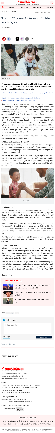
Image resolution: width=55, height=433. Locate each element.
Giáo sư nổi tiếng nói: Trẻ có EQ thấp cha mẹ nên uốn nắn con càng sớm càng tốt (28, 93)
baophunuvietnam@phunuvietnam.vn (18, 392)
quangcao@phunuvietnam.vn (23, 402)
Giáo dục (13, 12)
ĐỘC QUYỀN (24, 7)
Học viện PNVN (28, 424)
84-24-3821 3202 (31, 388)
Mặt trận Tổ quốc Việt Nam (10, 421)
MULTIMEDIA (37, 7)
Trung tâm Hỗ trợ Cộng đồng (12, 424)
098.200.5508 (21, 399)
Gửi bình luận (44, 337)
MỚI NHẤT (12, 7)
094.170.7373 (17, 390)
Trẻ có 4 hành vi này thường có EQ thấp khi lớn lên (18, 100)
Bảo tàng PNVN (34, 421)
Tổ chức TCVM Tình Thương (43, 424)
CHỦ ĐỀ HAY (9, 356)
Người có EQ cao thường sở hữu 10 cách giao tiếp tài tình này (21, 98)
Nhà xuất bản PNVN (47, 421)
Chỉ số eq (10, 313)
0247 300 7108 (24, 405)
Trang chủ (4, 12)
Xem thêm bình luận (8, 344)
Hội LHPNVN (24, 421)
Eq (17, 313)
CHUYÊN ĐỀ (49, 7)
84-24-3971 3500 (14, 388)
